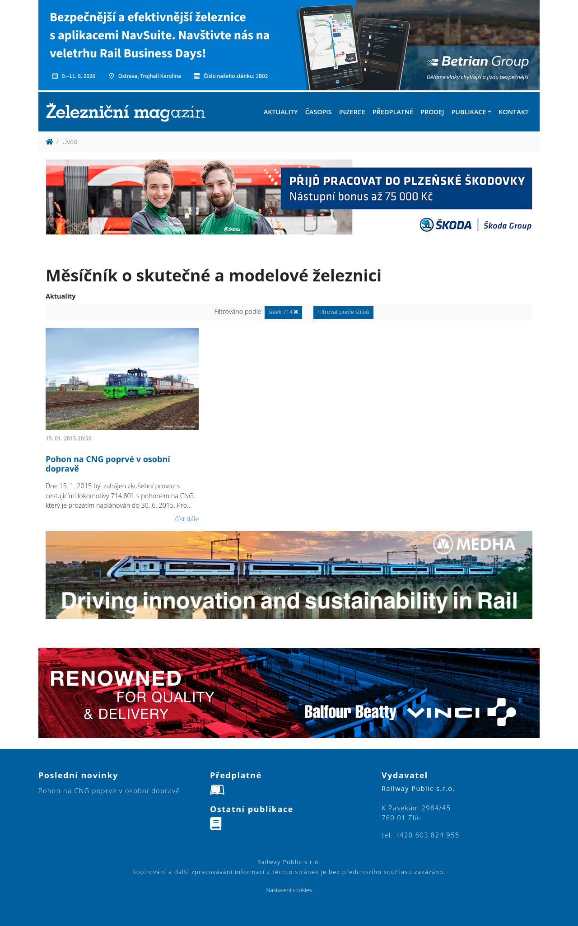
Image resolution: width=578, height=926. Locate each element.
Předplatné (393, 112)
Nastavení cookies (289, 890)
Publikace (468, 112)
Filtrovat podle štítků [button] (343, 312)
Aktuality (281, 112)
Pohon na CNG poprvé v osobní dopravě (108, 464)
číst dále (187, 518)
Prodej (432, 112)
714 (283, 312)
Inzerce (352, 112)
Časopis (318, 112)
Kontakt (514, 112)
